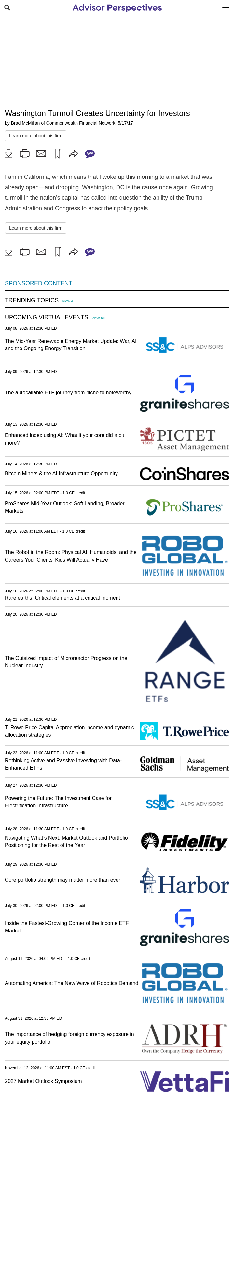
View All (68, 301)
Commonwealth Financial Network (80, 123)
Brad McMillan (25, 123)
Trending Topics (32, 300)
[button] (8, 154)
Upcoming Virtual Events (46, 317)
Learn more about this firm (35, 135)
